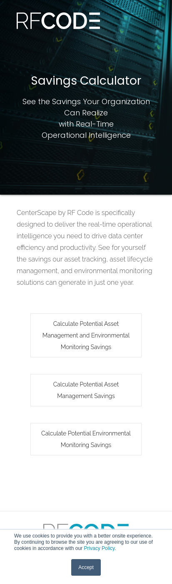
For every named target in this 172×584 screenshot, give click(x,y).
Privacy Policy (99, 548)
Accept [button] (86, 567)
